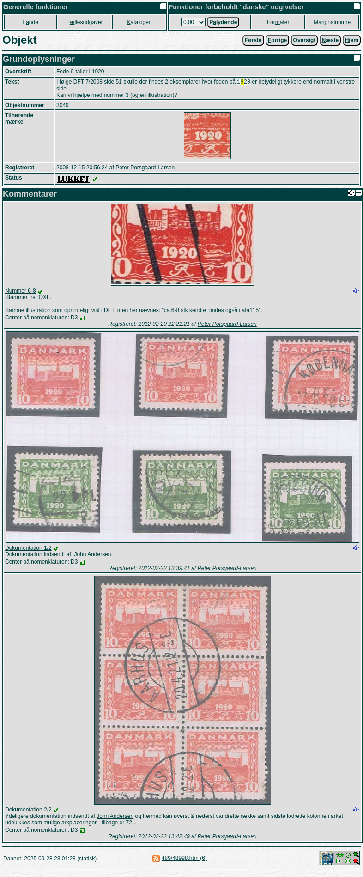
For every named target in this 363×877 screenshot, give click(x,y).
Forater (278, 22)
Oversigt (304, 40)
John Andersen (92, 555)
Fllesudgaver (84, 22)
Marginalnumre (332, 22)
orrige (277, 40)
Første (253, 40)
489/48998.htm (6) (184, 859)
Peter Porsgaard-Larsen (145, 168)
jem (351, 40)
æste (330, 40)
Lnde (30, 22)
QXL (44, 298)
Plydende (223, 22)
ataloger (138, 22)
